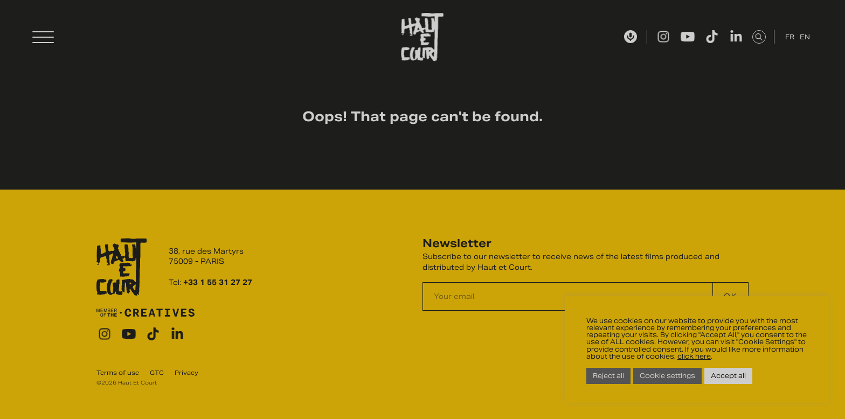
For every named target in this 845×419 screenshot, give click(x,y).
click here (694, 356)
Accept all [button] (728, 376)
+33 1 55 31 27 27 (217, 282)
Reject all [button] (608, 376)
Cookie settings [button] (667, 376)
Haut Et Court (422, 37)
